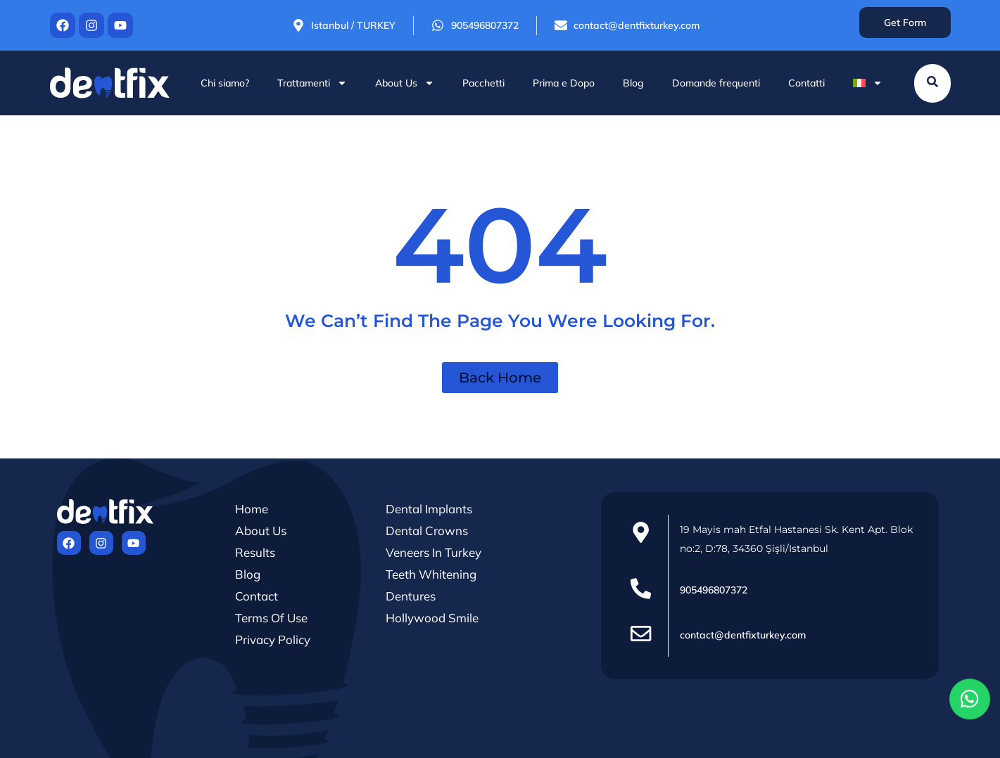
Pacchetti (483, 83)
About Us (404, 83)
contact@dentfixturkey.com (743, 635)
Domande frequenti (716, 83)
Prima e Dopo (564, 83)
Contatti (806, 83)
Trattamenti (312, 83)
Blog (633, 83)
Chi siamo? (225, 83)
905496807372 (713, 590)
